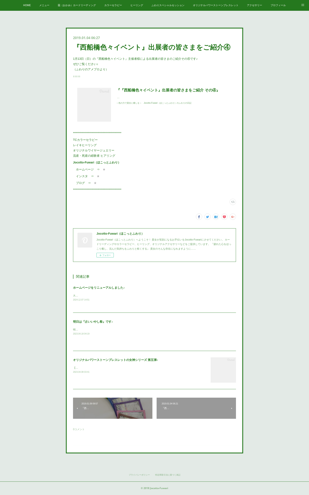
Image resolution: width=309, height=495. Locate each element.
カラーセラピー (113, 5)
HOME (27, 5)
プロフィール (278, 5)
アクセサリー (254, 5)
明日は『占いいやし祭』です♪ (93, 322)
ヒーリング (136, 5)
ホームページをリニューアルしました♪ (99, 287)
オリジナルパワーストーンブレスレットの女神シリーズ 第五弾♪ (115, 360)
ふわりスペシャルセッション (168, 5)
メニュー (44, 5)
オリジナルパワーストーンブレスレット (216, 5)
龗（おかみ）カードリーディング (77, 5)
